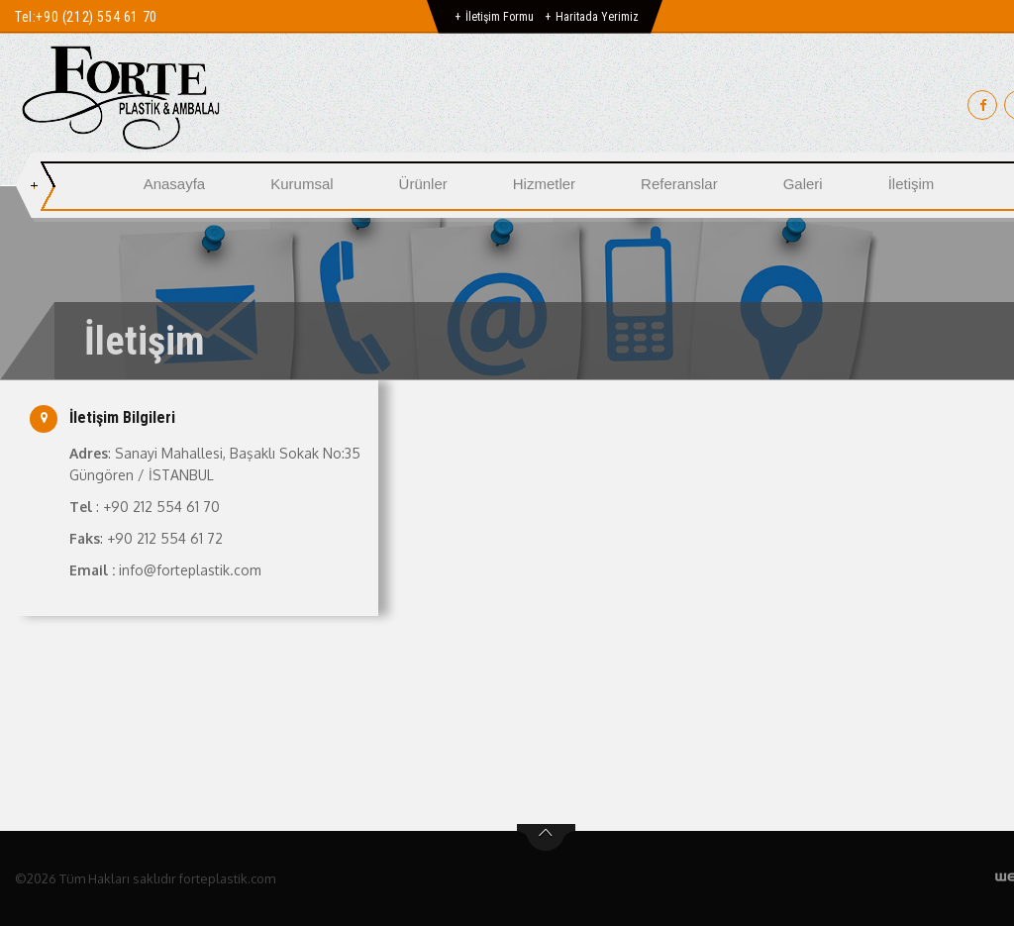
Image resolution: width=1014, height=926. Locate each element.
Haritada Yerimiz (597, 17)
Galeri (803, 183)
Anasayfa (175, 183)
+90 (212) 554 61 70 (96, 17)
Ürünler (423, 183)
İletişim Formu (499, 17)
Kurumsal (301, 183)
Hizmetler (544, 183)
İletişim (911, 183)
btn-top (546, 838)
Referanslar (679, 183)
